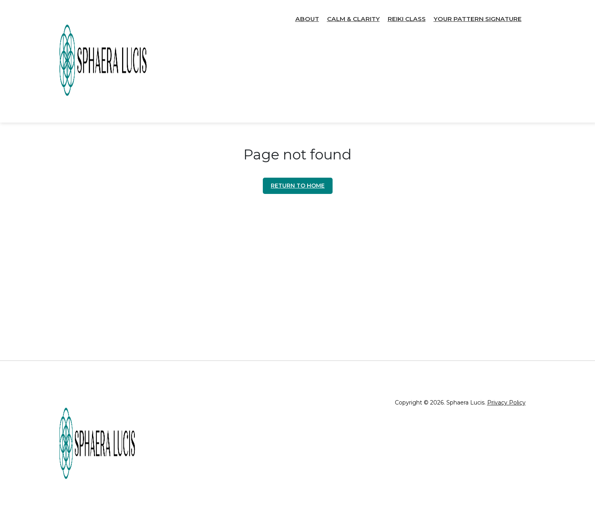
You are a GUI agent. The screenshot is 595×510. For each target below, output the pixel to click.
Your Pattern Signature (478, 19)
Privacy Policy (506, 402)
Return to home (298, 185)
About (307, 19)
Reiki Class (407, 19)
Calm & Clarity (353, 19)
